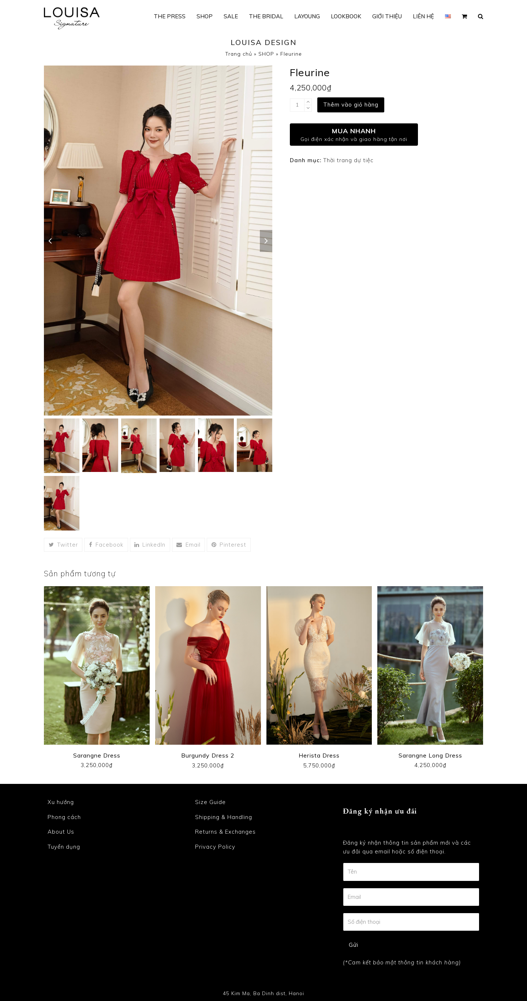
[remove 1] (307, 108)
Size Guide (210, 802)
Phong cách (64, 817)
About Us (61, 831)
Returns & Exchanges (225, 831)
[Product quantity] (297, 105)
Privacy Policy (215, 846)
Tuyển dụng (64, 846)
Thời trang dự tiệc (348, 160)
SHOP (266, 54)
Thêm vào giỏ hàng (350, 104)
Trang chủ (238, 54)
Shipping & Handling (223, 817)
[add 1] (307, 102)
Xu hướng (61, 802)
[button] (464, 16)
